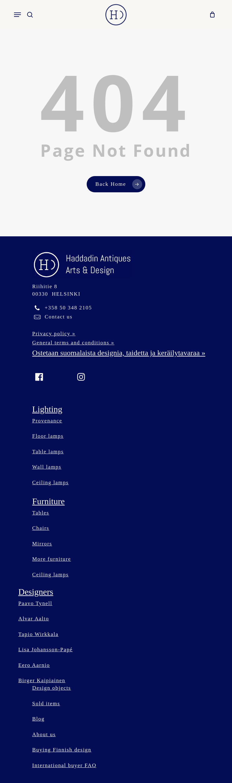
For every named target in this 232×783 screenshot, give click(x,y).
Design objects (51, 688)
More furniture (51, 559)
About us (44, 734)
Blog (38, 719)
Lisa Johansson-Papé (45, 649)
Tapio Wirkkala (38, 634)
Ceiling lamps (50, 482)
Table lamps (48, 452)
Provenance (47, 421)
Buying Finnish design (61, 750)
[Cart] (210, 15)
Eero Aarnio (34, 665)
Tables (40, 513)
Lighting (47, 409)
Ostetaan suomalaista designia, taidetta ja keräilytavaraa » (118, 353)
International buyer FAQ (64, 765)
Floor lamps (47, 436)
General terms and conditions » (73, 343)
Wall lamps (46, 467)
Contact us (58, 317)
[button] (17, 15)
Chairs (40, 528)
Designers (35, 592)
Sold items (46, 704)
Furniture (48, 501)
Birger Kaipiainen (41, 680)
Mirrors (42, 544)
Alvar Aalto (33, 619)
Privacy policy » (53, 334)
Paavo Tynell (35, 603)
